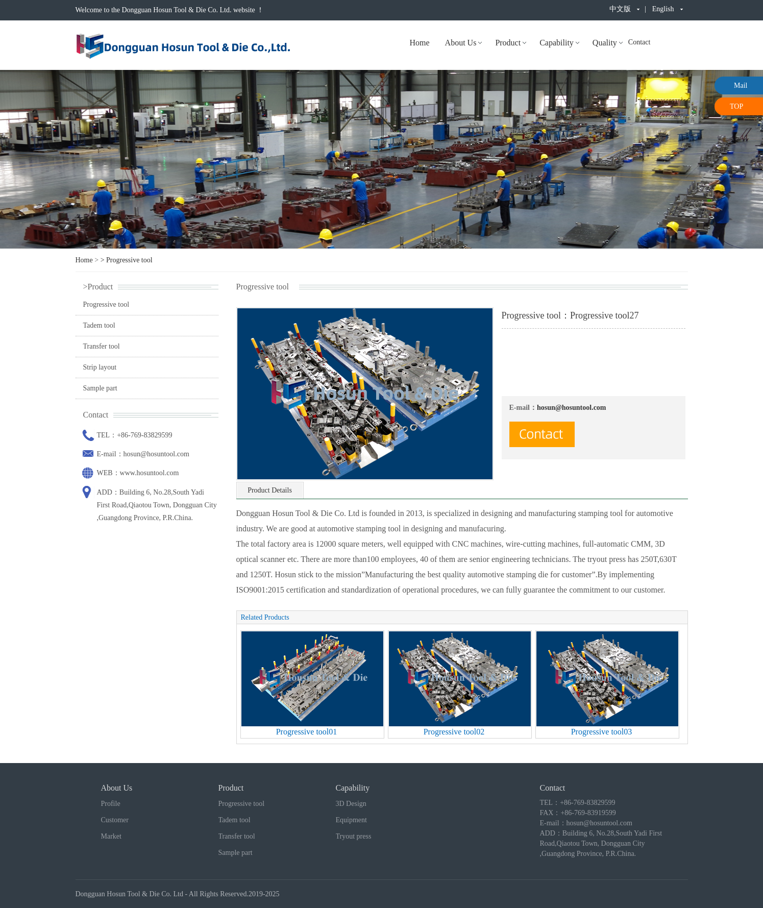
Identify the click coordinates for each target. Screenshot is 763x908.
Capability (556, 42)
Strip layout (100, 367)
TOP (736, 106)
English (663, 9)
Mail (740, 85)
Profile (110, 803)
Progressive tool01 (306, 731)
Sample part (100, 388)
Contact (639, 42)
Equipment (351, 820)
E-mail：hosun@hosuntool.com (143, 454)
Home (420, 42)
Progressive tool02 (454, 731)
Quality (605, 42)
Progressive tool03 (601, 731)
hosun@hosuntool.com (571, 407)
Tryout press (354, 836)
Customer (115, 820)
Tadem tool (99, 325)
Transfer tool (101, 346)
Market (111, 836)
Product (508, 42)
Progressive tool (129, 260)
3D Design (351, 803)
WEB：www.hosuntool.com (138, 473)
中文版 (620, 9)
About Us (461, 42)
